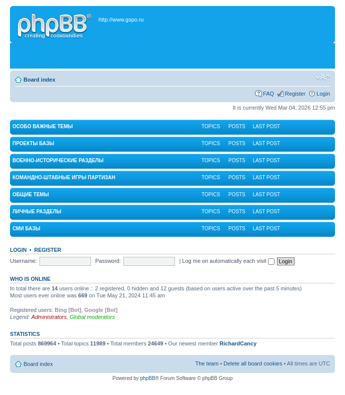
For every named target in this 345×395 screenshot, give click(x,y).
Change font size (323, 77)
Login (323, 94)
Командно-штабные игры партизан (64, 177)
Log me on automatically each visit (228, 261)
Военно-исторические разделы (58, 160)
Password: (107, 261)
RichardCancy (238, 343)
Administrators (49, 317)
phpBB (147, 378)
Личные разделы (37, 211)
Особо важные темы (42, 126)
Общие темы (30, 194)
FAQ (268, 94)
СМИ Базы (26, 228)
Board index (40, 80)
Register (295, 94)
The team (207, 363)
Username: (23, 261)
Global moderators (92, 317)
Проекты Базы (33, 143)
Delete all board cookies (253, 363)
